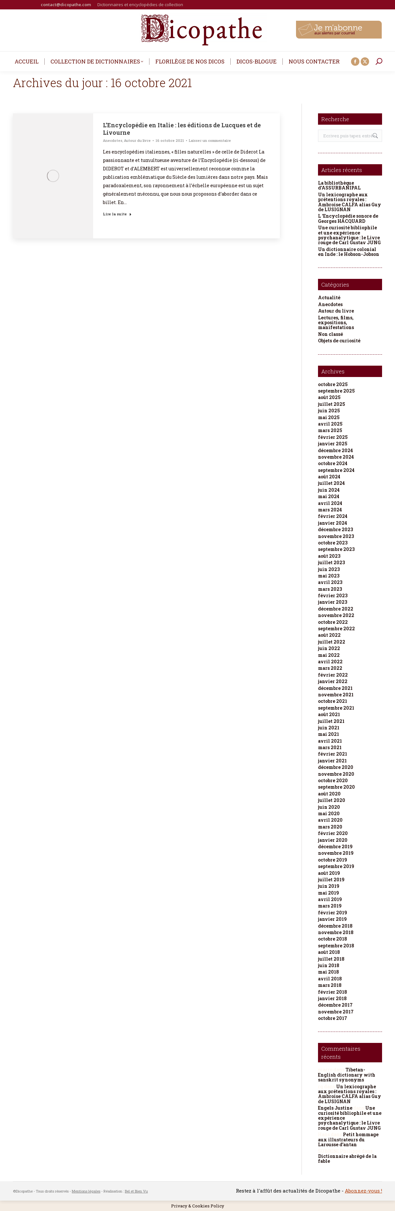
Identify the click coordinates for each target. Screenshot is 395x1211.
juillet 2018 (331, 958)
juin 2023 (329, 569)
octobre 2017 (332, 1018)
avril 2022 (330, 661)
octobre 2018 (332, 938)
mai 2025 (328, 417)
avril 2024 (330, 503)
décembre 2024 (335, 450)
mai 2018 (328, 971)
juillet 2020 (331, 800)
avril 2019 (330, 899)
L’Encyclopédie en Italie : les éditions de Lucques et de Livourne (182, 128)
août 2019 (329, 873)
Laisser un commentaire (210, 140)
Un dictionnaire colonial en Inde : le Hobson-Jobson (348, 252)
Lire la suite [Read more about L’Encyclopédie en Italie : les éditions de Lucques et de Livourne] (117, 213)
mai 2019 (328, 892)
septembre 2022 (336, 628)
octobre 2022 (333, 622)
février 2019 (332, 912)
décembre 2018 (335, 925)
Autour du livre (137, 140)
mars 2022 (330, 668)
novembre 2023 (336, 536)
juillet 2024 (331, 483)
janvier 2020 (332, 840)
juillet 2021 (331, 721)
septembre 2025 (336, 390)
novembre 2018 (336, 932)
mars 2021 (330, 747)
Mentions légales (86, 1191)
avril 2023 (330, 582)
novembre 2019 (336, 853)
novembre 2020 (336, 773)
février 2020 (333, 833)
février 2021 (332, 753)
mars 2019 (330, 905)
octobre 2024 (332, 463)
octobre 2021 (332, 701)
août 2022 (329, 635)
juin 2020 (329, 807)
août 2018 (329, 952)
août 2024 (329, 476)
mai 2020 (329, 813)
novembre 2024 (336, 456)
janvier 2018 (332, 998)
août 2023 (329, 556)
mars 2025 (330, 430)
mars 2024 (330, 509)
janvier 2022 (332, 681)
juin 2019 (328, 886)
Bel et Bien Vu (136, 1191)
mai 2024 (328, 496)
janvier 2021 (332, 760)
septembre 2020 (336, 786)
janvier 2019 (332, 919)
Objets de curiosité (339, 340)
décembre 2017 (335, 1004)
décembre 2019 (335, 846)
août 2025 (329, 397)
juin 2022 (329, 648)
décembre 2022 (335, 608)
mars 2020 (330, 826)
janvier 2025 (332, 443)
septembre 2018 (336, 945)
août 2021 (329, 714)
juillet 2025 (331, 404)
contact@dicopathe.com (66, 4)
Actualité (329, 297)
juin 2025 (329, 410)
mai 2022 (329, 655)
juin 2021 (328, 727)
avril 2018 (330, 978)
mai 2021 (328, 734)
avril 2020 (330, 819)
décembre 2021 (335, 688)
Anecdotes (112, 140)
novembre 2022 (336, 615)
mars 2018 (330, 985)
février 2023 (332, 595)
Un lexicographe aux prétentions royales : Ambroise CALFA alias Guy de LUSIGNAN (349, 202)
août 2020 (329, 793)
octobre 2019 (332, 859)
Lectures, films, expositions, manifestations (336, 322)
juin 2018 (328, 965)
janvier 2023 (332, 602)
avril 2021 (330, 740)
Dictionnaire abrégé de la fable (347, 1158)
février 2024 (332, 516)
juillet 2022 (331, 641)
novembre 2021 (336, 694)
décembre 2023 (335, 529)
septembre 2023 (336, 549)
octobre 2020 (333, 780)
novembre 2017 (336, 1011)
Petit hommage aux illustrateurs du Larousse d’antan (348, 1139)
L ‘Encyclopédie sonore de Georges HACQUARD (348, 218)
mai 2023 (328, 575)
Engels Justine (335, 1108)
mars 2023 (330, 589)
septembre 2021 (336, 707)
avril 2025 (330, 423)
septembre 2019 (336, 866)
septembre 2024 (336, 470)
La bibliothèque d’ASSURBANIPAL (339, 185)
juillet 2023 (331, 562)
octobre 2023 (332, 542)
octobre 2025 (332, 384)
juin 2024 (329, 489)
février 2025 (332, 437)
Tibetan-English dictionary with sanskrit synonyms (346, 1075)
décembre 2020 (335, 767)
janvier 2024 (332, 522)
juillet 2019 (331, 879)
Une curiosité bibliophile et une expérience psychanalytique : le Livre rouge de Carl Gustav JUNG (349, 235)
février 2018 (332, 991)
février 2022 (333, 674)
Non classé (330, 334)
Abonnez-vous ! (363, 1190)
